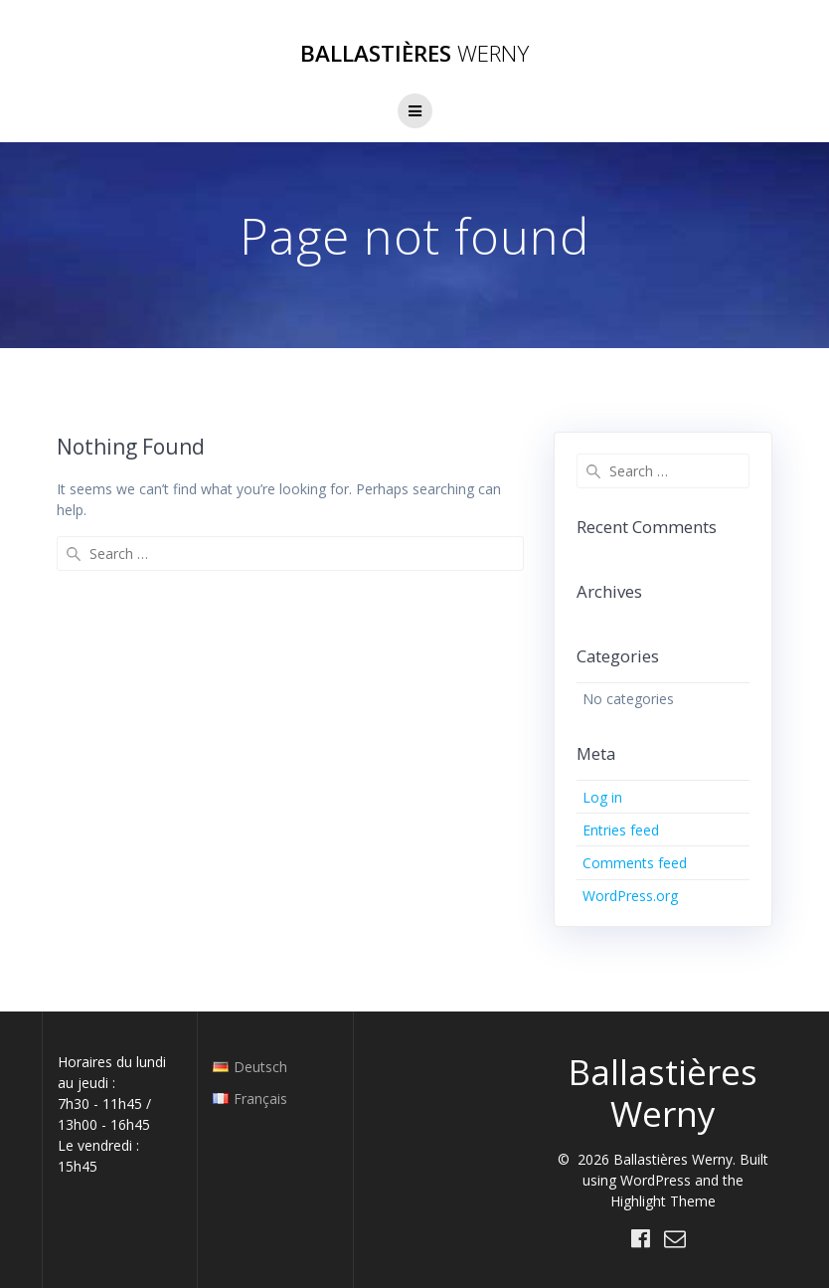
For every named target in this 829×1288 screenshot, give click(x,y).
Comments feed (634, 862)
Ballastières (414, 54)
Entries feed (620, 830)
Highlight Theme (663, 1201)
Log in (602, 797)
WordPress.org (630, 895)
